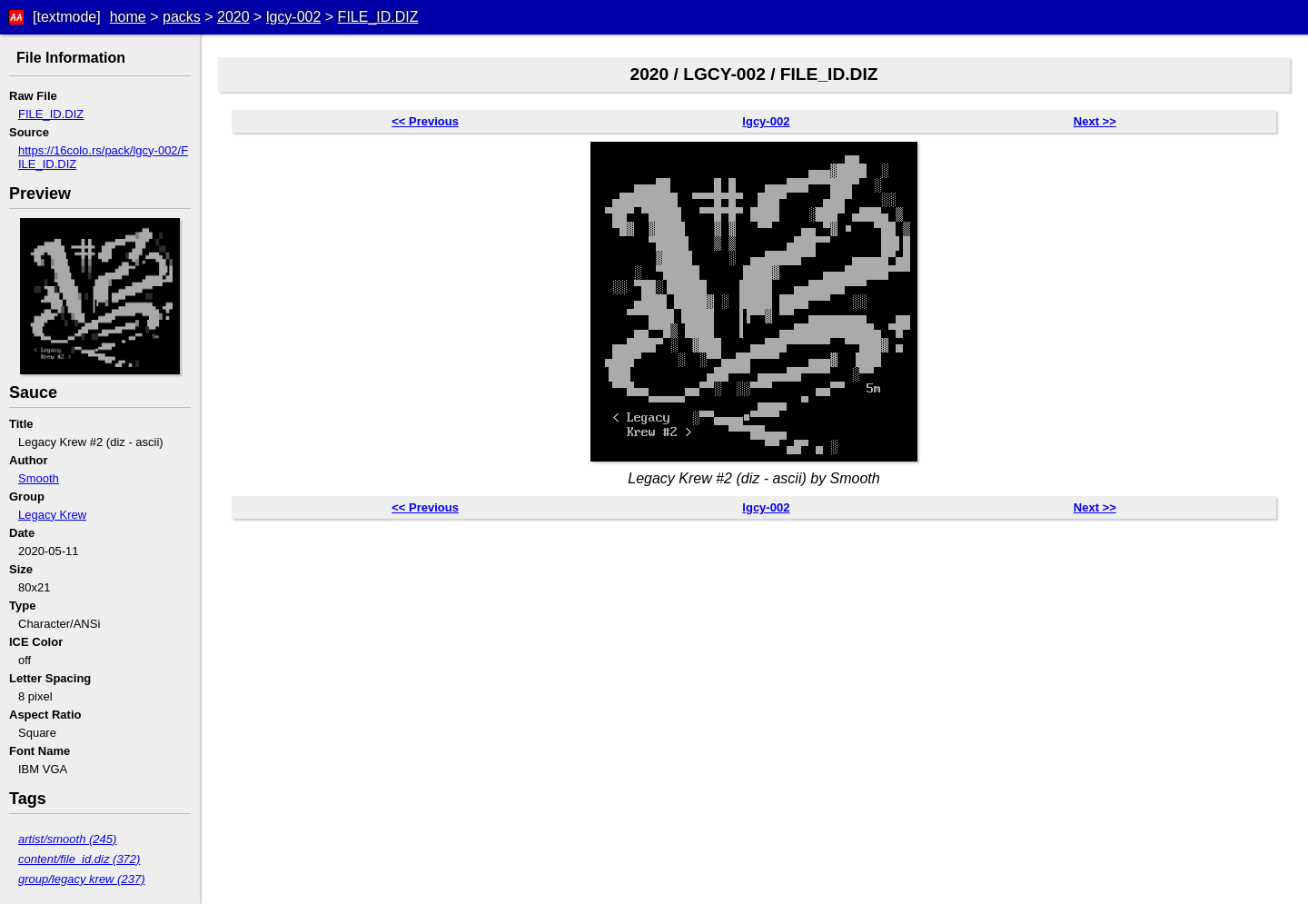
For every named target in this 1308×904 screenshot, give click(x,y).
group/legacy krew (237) (81, 879)
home (128, 17)
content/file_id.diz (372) (79, 859)
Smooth (38, 478)
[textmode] (67, 17)
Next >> (1095, 121)
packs (182, 17)
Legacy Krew (52, 515)
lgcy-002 (293, 17)
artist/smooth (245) (67, 839)
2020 (233, 17)
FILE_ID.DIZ (378, 17)
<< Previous (425, 121)
